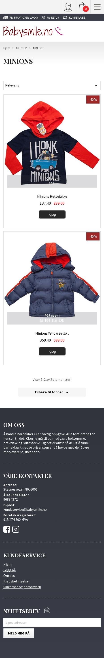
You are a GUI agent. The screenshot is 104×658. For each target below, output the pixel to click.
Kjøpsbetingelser (16, 581)
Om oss (9, 575)
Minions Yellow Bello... (52, 333)
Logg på (9, 570)
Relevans (52, 85)
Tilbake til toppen (52, 392)
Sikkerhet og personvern (22, 586)
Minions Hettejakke (52, 196)
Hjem (7, 564)
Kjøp (52, 214)
